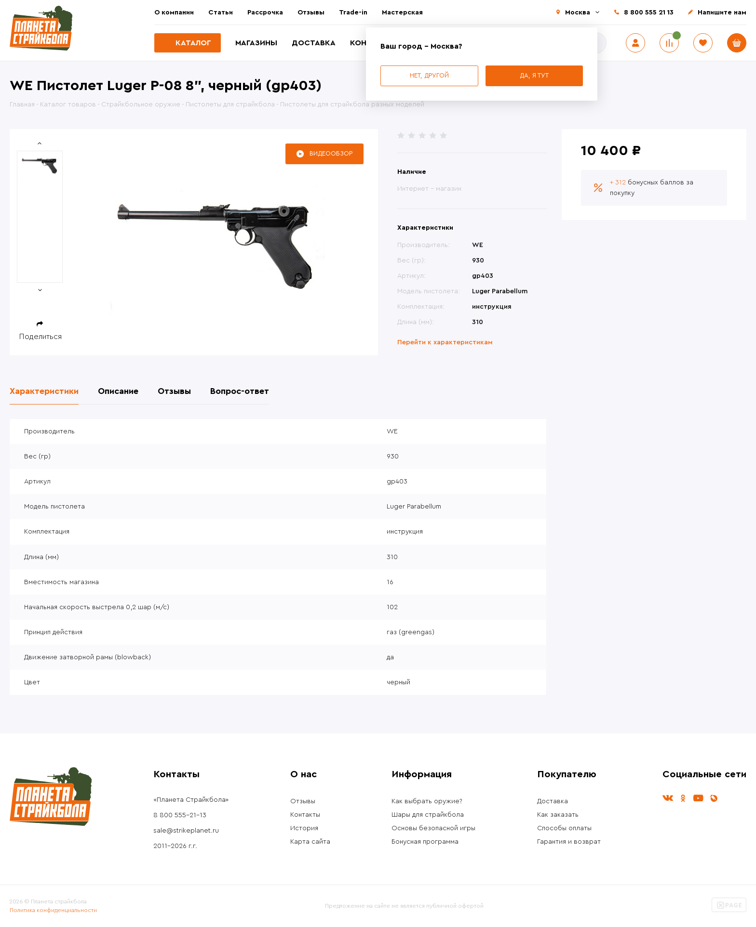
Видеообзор (331, 153)
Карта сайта (310, 841)
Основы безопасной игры (433, 828)
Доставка (314, 43)
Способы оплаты (564, 828)
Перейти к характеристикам (445, 342)
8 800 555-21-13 (179, 815)
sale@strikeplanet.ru (186, 830)
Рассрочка (265, 12)
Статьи (220, 12)
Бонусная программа (425, 841)
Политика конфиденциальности (53, 910)
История (304, 828)
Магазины (256, 43)
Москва (577, 12)
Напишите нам (722, 12)
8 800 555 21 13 (649, 12)
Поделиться (40, 336)
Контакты (305, 814)
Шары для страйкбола (428, 814)
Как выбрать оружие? (427, 801)
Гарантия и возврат (569, 841)
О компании (174, 12)
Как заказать (558, 814)
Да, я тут (534, 75)
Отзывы (310, 12)
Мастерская (402, 12)
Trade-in (353, 12)
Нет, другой (429, 75)
